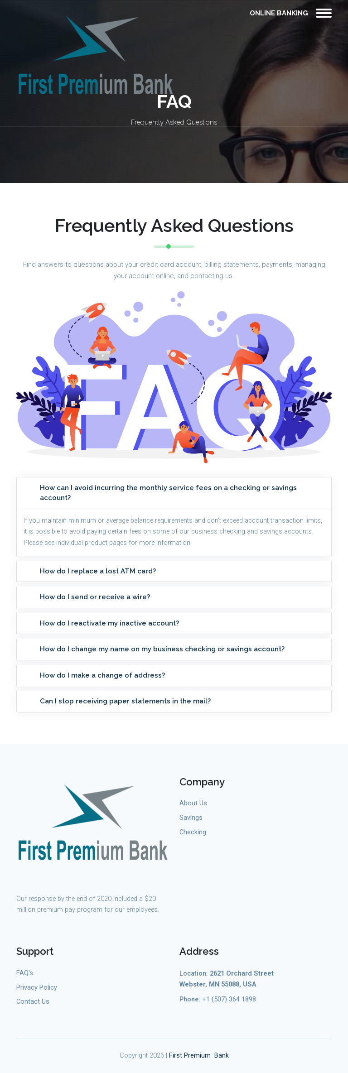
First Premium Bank (199, 1055)
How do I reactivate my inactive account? (109, 623)
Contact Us (32, 1002)
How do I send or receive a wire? (95, 597)
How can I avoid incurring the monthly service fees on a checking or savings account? (168, 493)
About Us (193, 803)
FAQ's (24, 973)
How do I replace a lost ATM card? (98, 571)
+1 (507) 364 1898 (229, 999)
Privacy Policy (36, 987)
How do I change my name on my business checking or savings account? (162, 649)
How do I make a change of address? (102, 675)
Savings (191, 818)
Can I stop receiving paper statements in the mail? (125, 701)
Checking (192, 832)
